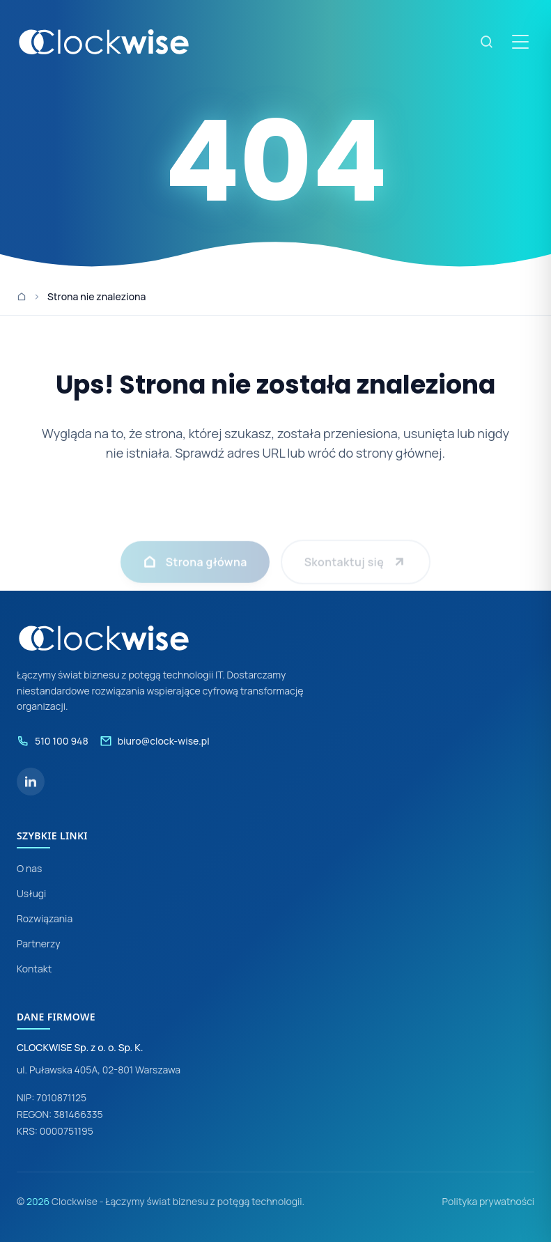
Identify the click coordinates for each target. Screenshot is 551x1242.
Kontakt (34, 968)
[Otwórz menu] (520, 42)
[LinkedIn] (31, 781)
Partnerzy (39, 943)
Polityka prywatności (488, 1201)
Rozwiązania (44, 918)
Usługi (31, 893)
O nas (29, 868)
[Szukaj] (487, 42)
